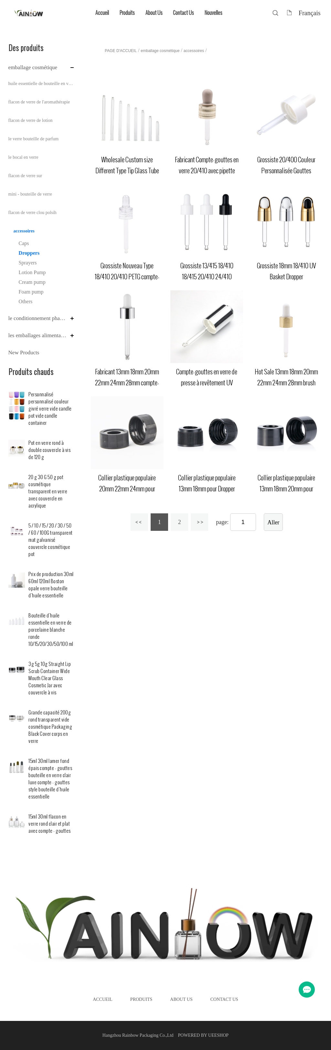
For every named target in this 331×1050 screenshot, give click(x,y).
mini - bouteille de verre (30, 194)
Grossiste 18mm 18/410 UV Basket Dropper (286, 271)
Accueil (102, 12)
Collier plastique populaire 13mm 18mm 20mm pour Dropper (286, 488)
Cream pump (32, 282)
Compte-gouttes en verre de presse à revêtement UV (206, 377)
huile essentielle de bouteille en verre (41, 83)
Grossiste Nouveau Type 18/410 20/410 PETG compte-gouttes (127, 276)
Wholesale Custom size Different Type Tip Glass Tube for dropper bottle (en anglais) (127, 170)
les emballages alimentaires (37, 335)
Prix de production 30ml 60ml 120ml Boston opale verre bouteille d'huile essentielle (51, 585)
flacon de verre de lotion (30, 120)
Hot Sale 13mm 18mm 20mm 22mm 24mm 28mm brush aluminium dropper (286, 382)
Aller (273, 522)
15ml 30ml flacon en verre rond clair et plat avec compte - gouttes (49, 823)
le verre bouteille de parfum (33, 138)
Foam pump (31, 292)
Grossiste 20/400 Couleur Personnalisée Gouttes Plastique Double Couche (286, 170)
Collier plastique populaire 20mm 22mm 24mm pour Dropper (127, 488)
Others (26, 301)
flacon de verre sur (25, 175)
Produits (127, 12)
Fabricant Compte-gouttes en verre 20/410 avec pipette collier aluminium (207, 170)
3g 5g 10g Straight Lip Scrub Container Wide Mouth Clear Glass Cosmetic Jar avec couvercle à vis (49, 678)
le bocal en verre (23, 157)
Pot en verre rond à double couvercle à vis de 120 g (49, 450)
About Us (153, 12)
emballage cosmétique (33, 67)
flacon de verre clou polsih (32, 212)
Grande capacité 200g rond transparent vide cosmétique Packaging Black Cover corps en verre (50, 727)
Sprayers (28, 262)
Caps (24, 243)
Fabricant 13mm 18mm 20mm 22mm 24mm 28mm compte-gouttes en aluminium (127, 382)
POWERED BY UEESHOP (203, 1035)
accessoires (24, 231)
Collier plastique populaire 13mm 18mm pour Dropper (207, 483)
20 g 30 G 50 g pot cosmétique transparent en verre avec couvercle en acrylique (47, 491)
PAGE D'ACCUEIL (121, 50)
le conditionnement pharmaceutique (37, 318)
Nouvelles (213, 12)
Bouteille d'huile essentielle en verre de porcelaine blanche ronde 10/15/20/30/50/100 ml (50, 630)
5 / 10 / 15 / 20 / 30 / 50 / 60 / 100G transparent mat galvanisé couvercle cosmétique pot (50, 540)
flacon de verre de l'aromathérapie (39, 102)
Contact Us (183, 12)
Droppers (29, 253)
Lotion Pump (32, 272)
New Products (23, 352)
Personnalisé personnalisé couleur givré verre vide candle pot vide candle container (50, 408)
